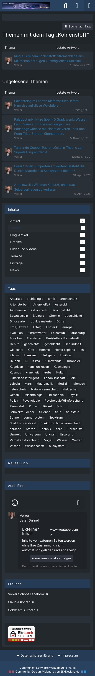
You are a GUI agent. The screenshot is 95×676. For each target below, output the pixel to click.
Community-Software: (48, 667)
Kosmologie (62, 366)
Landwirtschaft (54, 378)
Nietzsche (69, 389)
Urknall (50, 434)
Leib (73, 378)
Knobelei (73, 361)
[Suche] (65, 5)
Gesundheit (73, 344)
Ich (82, 350)
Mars (28, 383)
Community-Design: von (47, 671)
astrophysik (39, 310)
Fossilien (16, 338)
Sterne (30, 429)
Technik (45, 429)
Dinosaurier (18, 321)
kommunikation (38, 366)
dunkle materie (41, 321)
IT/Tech (15, 361)
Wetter (77, 440)
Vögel (48, 440)
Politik (14, 400)
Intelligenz (48, 355)
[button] (11, 515)
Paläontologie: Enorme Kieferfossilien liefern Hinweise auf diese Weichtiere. (46, 103)
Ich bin (14, 355)
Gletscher (16, 350)
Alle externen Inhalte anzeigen (51, 558)
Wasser (62, 440)
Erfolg (37, 327)
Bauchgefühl (61, 310)
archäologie (35, 298)
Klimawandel (53, 361)
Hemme (44, 350)
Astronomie (18, 310)
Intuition (65, 355)
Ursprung (66, 434)
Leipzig (15, 383)
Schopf (61, 406)
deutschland (73, 315)
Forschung (77, 333)
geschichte (32, 344)
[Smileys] (14, 502)
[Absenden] (78, 502)
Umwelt (15, 434)
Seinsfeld (72, 412)
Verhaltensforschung (24, 440)
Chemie (54, 315)
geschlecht (52, 344)
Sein (58, 412)
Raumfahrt (17, 406)
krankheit (32, 372)
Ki (26, 361)
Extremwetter (37, 333)
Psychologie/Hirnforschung (64, 400)
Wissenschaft (34, 446)
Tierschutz (74, 429)
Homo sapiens (65, 350)
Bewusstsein (19, 315)
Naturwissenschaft (44, 389)
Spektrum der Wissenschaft (60, 423)
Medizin (63, 383)
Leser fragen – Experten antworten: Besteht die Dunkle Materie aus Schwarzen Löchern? (49, 168)
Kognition (16, 366)
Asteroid (61, 304)
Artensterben (19, 304)
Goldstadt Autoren (21, 610)
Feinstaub (58, 333)
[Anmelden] (76, 5)
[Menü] (89, 5)
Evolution (16, 333)
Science (44, 412)
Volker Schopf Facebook (26, 594)
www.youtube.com (64, 529)
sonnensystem (34, 417)
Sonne (14, 417)
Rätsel (47, 406)
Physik (73, 395)
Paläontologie (33, 395)
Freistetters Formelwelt (62, 338)
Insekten (30, 355)
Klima (36, 361)
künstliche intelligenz (24, 378)
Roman (34, 406)
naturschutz (18, 389)
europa (67, 327)
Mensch (79, 383)
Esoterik (52, 327)
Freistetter (34, 338)
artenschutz (68, 298)
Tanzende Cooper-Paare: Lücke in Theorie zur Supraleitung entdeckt (48, 150)
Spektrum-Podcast (23, 423)
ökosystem (56, 446)
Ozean (14, 395)
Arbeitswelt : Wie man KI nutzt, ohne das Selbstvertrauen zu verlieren (44, 187)
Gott (31, 350)
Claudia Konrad (19, 602)
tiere (59, 429)
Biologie (38, 315)
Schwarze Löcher (22, 412)
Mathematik (44, 383)
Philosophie (55, 395)
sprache (15, 429)
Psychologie (31, 400)
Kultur (60, 372)
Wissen (15, 446)
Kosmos (15, 372)
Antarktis (16, 298)
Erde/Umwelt (19, 327)
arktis (52, 298)
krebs (47, 372)
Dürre (60, 321)
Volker (24, 515)
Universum (33, 434)
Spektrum (56, 417)
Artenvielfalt (41, 304)
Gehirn (14, 344)
